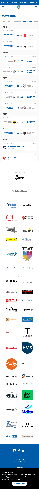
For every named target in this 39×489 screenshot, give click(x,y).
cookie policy (10, 479)
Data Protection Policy (19, 461)
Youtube (4, 2)
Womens (17, 21)
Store (14, 2)
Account (34, 2)
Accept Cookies (19, 484)
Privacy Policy (19, 459)
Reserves (27, 21)
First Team (6, 21)
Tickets (23, 2)
